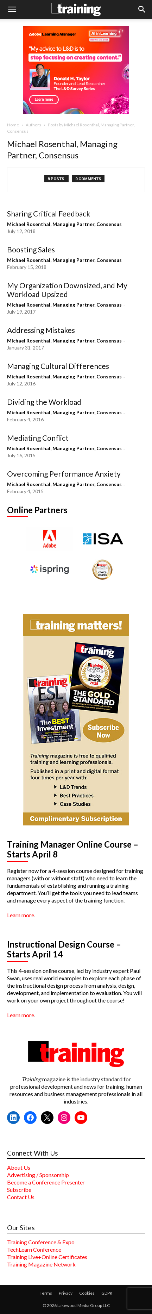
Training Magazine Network (41, 1264)
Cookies (87, 1293)
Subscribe (19, 1189)
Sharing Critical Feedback (48, 213)
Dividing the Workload (44, 401)
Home (13, 124)
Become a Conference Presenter (46, 1182)
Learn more (20, 915)
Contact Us (20, 1197)
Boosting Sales (31, 249)
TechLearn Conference (34, 1249)
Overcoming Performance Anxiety (64, 473)
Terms (46, 1293)
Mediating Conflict (38, 437)
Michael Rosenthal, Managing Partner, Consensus (64, 224)
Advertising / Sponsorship (38, 1174)
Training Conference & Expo (41, 1242)
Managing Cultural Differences (58, 365)
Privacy (65, 1293)
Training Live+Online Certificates (47, 1256)
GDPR (106, 1293)
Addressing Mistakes (41, 330)
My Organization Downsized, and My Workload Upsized (67, 289)
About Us (18, 1167)
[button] (12, 9)
